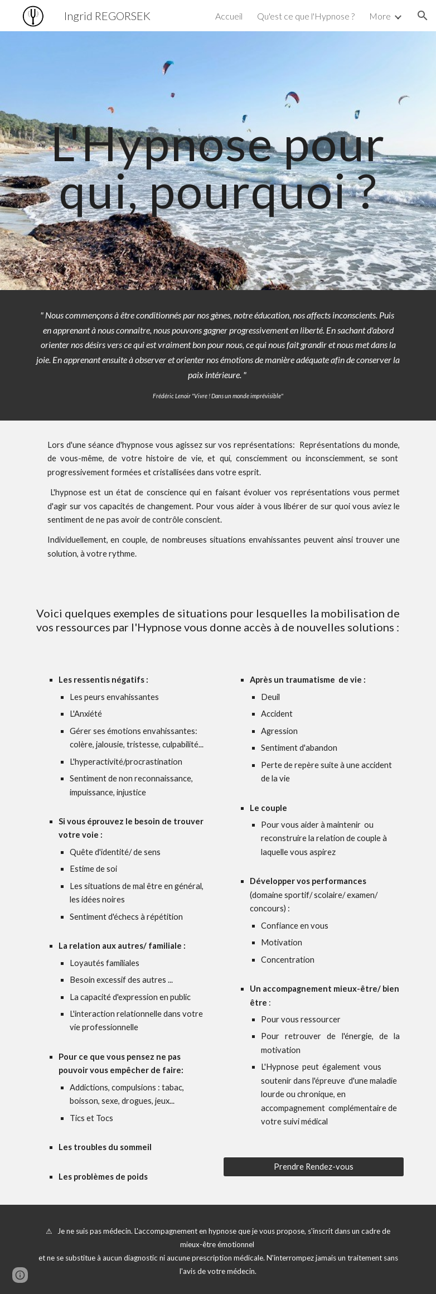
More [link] (380, 16)
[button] (422, 15)
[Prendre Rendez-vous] (314, 1166)
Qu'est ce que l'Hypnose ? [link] (306, 16)
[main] (218, 161)
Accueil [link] (229, 16)
